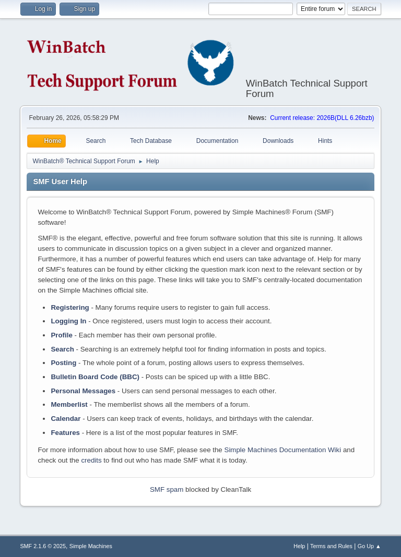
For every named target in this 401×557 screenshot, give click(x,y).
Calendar (65, 418)
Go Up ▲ (369, 546)
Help (299, 546)
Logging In (68, 321)
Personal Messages (83, 391)
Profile (61, 335)
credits (91, 460)
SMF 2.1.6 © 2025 (43, 546)
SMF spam (166, 489)
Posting (63, 363)
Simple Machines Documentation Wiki (283, 450)
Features (65, 433)
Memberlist (69, 404)
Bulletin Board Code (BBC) (95, 377)
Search (62, 349)
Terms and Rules (331, 546)
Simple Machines (90, 546)
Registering (70, 307)
